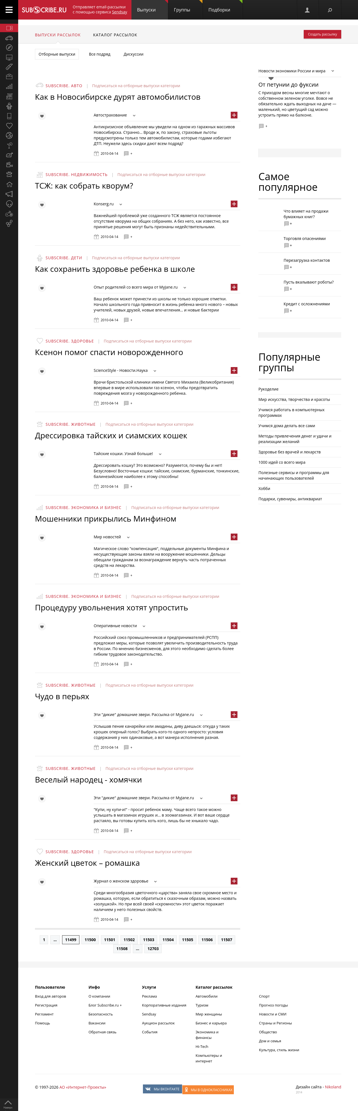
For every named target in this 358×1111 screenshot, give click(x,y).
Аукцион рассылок (158, 1023)
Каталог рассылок (115, 34)
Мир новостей (107, 536)
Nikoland (333, 1086)
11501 (109, 939)
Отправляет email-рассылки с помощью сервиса (100, 9)
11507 (226, 939)
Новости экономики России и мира (292, 70)
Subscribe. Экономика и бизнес (83, 507)
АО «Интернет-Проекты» (82, 1087)
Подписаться (105, 85)
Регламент (44, 1014)
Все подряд (99, 54)
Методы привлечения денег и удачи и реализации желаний (294, 438)
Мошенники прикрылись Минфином (105, 518)
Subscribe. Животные (71, 424)
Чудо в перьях (62, 696)
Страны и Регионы (275, 1023)
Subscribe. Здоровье (70, 341)
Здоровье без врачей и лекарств (289, 452)
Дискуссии (133, 54)
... (55, 939)
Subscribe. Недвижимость (77, 174)
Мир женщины (209, 1014)
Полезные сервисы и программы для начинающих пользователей (293, 475)
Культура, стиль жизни (279, 1049)
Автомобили (207, 996)
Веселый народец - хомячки (88, 779)
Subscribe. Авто (64, 85)
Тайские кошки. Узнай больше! (123, 453)
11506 (207, 939)
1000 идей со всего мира (281, 462)
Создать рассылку (322, 34)
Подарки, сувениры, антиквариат (290, 498)
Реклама (149, 996)
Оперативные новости (115, 625)
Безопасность (100, 1014)
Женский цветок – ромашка (87, 862)
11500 (90, 939)
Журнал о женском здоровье (121, 881)
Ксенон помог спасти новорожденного (109, 352)
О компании (99, 996)
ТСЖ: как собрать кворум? (84, 185)
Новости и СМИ (272, 1014)
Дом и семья (270, 1040)
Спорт (264, 996)
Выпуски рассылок (58, 34)
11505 (187, 939)
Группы (188, 6)
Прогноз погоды (273, 1005)
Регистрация (46, 1005)
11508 (122, 948)
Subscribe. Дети (64, 257)
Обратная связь (102, 1031)
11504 (168, 939)
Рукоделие (268, 389)
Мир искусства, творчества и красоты (294, 399)
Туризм (202, 1005)
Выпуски (152, 6)
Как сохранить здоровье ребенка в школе (115, 268)
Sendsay (149, 1014)
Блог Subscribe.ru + (105, 1005)
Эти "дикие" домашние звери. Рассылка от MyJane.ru (144, 714)
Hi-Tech (202, 1046)
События (149, 1031)
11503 (148, 939)
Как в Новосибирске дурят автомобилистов (118, 96)
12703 (153, 948)
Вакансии (96, 1023)
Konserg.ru (104, 203)
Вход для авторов (50, 996)
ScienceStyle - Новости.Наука (121, 370)
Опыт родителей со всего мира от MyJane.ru (136, 287)
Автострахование (110, 115)
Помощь (42, 1023)
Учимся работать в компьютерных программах (291, 412)
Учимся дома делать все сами (286, 425)
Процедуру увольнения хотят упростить (111, 607)
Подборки (225, 6)
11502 (129, 939)
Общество (268, 1031)
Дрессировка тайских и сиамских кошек (111, 435)
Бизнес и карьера (211, 1023)
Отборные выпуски (57, 54)
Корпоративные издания (164, 1005)
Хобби (264, 488)
